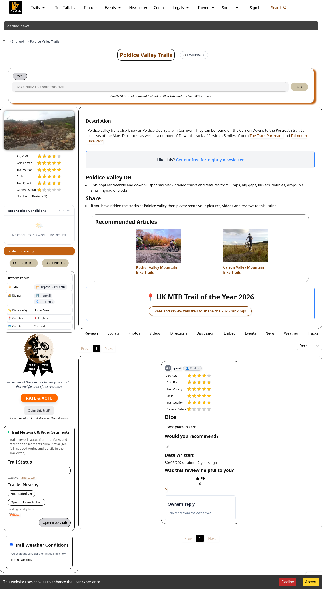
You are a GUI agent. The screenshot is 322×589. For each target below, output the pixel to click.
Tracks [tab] (313, 333)
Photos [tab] (134, 333)
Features (91, 7)
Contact (160, 7)
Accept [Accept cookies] (310, 581)
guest (177, 368)
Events (113, 7)
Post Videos (55, 263)
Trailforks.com (27, 477)
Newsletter (138, 7)
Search (279, 7)
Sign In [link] (255, 7)
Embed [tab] (230, 333)
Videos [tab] (155, 333)
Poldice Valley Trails (146, 54)
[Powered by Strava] (14, 514)
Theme (206, 7)
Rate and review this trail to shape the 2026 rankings (200, 311)
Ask (299, 87)
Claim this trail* (39, 410)
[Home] (4, 41)
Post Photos (23, 263)
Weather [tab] (291, 333)
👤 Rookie (192, 368)
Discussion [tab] (205, 333)
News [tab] (270, 333)
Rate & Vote (39, 398)
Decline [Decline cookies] (287, 581)
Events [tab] (250, 333)
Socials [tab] (113, 333)
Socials (230, 7)
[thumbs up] (197, 478)
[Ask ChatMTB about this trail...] (150, 87)
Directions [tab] (178, 333)
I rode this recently (20, 251)
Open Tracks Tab (55, 522)
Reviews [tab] (91, 333)
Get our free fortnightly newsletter (210, 159)
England (18, 41)
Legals (181, 7)
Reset (18, 76)
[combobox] (300, 345)
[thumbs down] (203, 478)
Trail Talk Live (66, 7)
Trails (38, 7)
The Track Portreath (266, 135)
